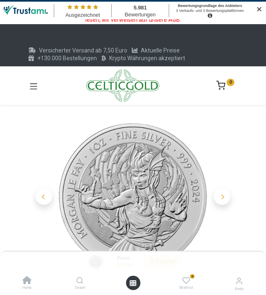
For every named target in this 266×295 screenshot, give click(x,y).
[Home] (27, 281)
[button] (44, 196)
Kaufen (163, 261)
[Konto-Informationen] (239, 281)
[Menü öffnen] (133, 283)
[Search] (80, 281)
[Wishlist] (186, 281)
